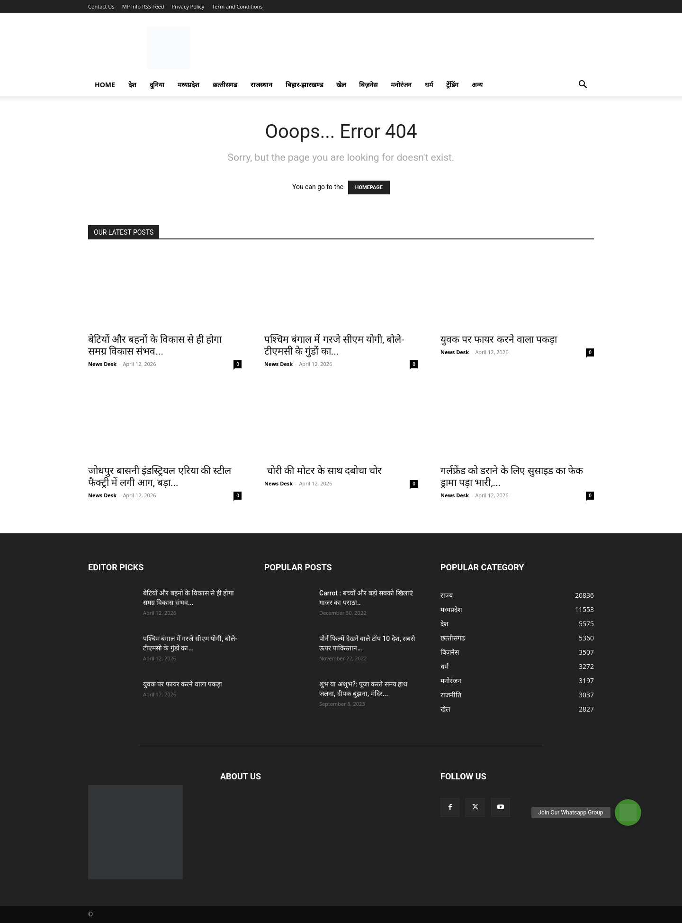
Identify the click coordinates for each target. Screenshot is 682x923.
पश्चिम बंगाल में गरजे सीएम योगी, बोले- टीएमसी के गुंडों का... (334, 345)
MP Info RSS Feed (143, 6)
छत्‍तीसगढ (225, 84)
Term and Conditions (237, 6)
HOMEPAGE (369, 187)
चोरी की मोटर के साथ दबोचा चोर (323, 470)
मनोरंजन (401, 84)
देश (132, 84)
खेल (341, 84)
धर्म (429, 84)
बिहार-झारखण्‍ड (304, 84)
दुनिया (157, 84)
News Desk (102, 363)
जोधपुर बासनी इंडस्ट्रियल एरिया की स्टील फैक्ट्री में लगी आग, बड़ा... (159, 476)
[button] (582, 85)
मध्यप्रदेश (188, 84)
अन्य (477, 84)
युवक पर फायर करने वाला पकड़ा (498, 339)
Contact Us (101, 6)
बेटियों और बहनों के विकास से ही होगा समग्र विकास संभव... (155, 345)
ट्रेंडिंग (452, 84)
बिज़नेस (368, 84)
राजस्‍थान (261, 84)
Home (105, 84)
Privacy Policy (187, 6)
